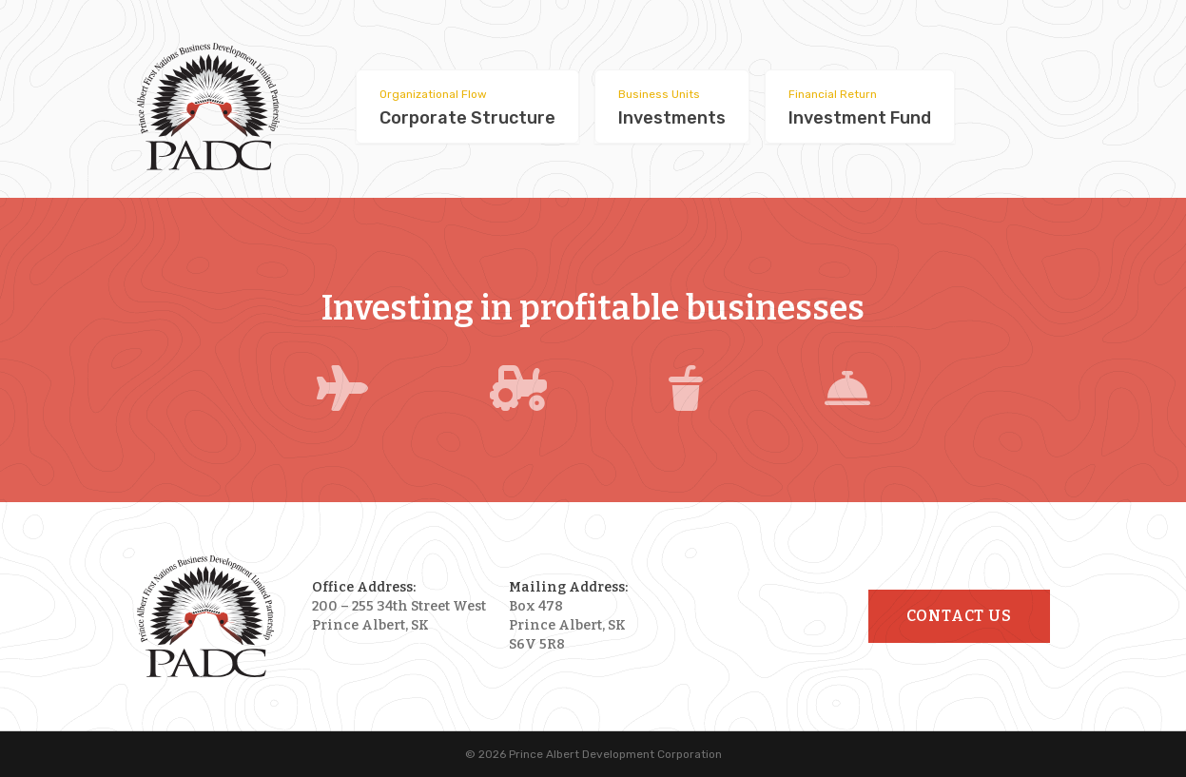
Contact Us (959, 616)
